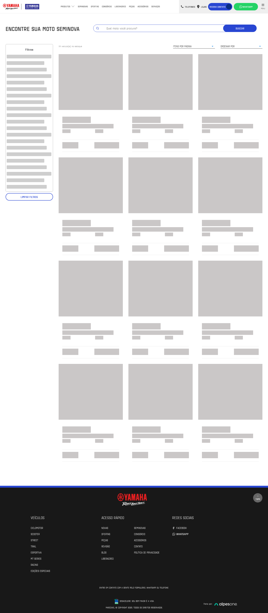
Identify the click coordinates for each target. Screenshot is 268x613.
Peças (132, 6)
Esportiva (36, 552)
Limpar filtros (29, 197)
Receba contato (217, 6)
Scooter (35, 534)
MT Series (36, 558)
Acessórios (143, 6)
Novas (104, 527)
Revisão (105, 546)
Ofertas (95, 6)
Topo (258, 497)
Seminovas (83, 6)
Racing (34, 564)
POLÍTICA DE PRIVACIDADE (146, 552)
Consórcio (107, 6)
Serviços (155, 6)
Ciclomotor (37, 527)
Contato (138, 546)
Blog (103, 552)
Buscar (240, 28)
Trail (33, 546)
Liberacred (120, 6)
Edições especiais (40, 570)
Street (34, 540)
